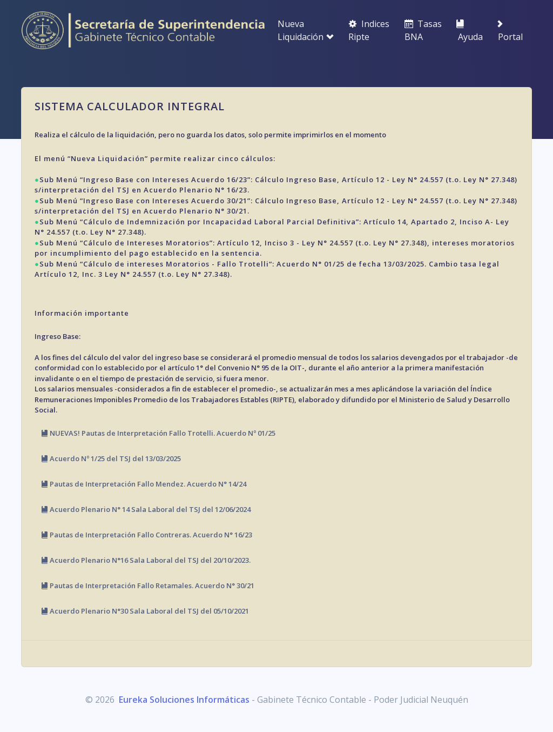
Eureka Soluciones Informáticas (184, 700)
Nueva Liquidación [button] (306, 30)
